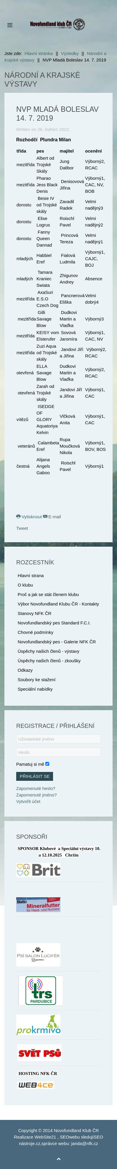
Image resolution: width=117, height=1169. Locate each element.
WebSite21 (45, 1136)
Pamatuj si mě (30, 764)
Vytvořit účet (28, 801)
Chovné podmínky (35, 632)
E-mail (52, 516)
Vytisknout (29, 516)
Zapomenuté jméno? (36, 794)
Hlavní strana (31, 575)
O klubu (25, 584)
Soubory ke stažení (36, 679)
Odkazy (25, 670)
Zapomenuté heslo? (35, 788)
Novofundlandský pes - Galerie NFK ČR (57, 641)
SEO (64, 1136)
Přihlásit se (35, 776)
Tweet (22, 528)
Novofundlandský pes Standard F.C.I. (54, 622)
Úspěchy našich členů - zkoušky (49, 660)
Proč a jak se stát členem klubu (48, 594)
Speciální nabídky (35, 689)
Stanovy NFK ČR (34, 613)
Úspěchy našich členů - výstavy (48, 651)
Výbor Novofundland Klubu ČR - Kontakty (58, 603)
